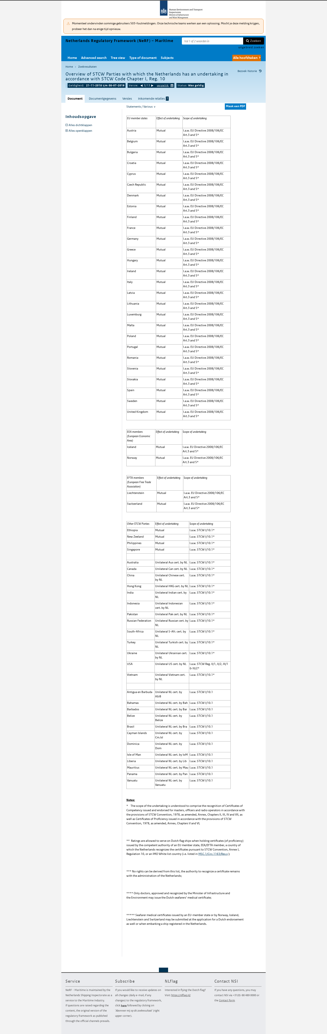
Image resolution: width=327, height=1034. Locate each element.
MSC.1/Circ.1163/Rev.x (213, 854)
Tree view (118, 58)
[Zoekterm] (212, 41)
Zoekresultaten (87, 66)
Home (72, 58)
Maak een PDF (235, 106)
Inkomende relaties (153, 99)
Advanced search (94, 58)
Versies (127, 98)
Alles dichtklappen (80, 125)
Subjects (167, 58)
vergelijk (163, 85)
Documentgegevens (102, 98)
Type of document (143, 58)
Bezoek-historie (247, 71)
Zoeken (255, 41)
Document (75, 98)
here (124, 1005)
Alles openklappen (80, 131)
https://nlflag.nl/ (181, 995)
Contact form (227, 1000)
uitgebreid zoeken (251, 47)
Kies (172, 85)
